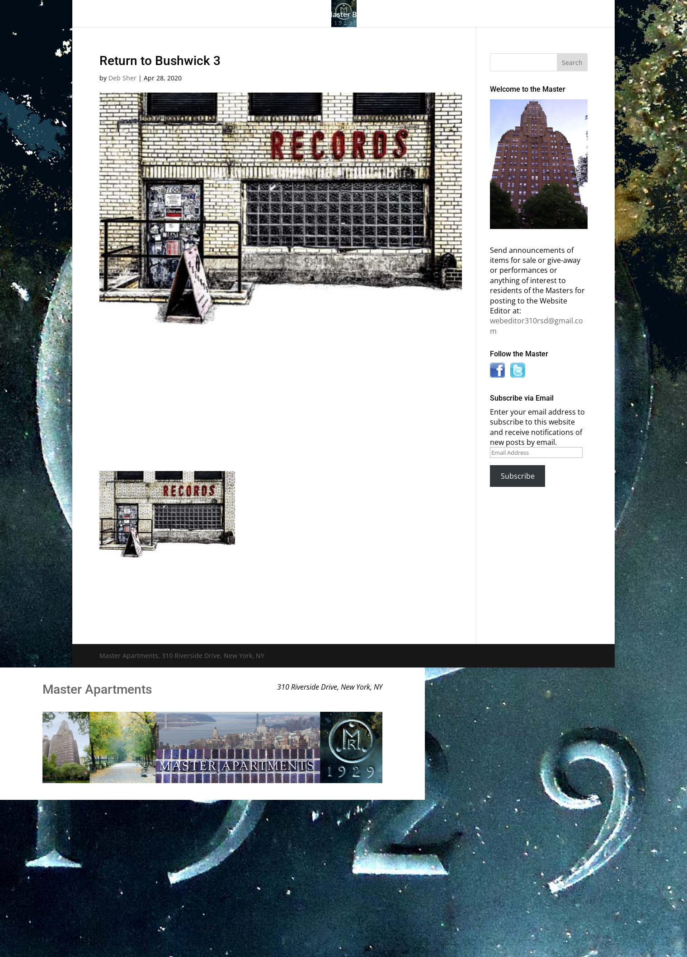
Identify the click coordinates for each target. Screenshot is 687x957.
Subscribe (518, 476)
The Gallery (176, 15)
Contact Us (534, 15)
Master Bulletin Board (363, 15)
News (485, 15)
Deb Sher (122, 78)
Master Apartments (97, 689)
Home (134, 15)
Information (434, 15)
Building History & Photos (260, 15)
